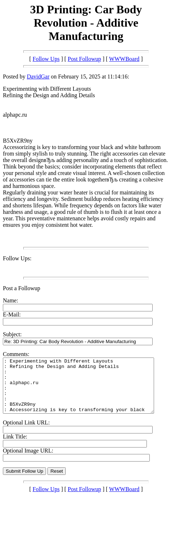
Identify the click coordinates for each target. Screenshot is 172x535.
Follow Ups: (17, 258)
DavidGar (38, 76)
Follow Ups (46, 59)
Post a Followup (21, 288)
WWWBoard (124, 59)
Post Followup (84, 59)
